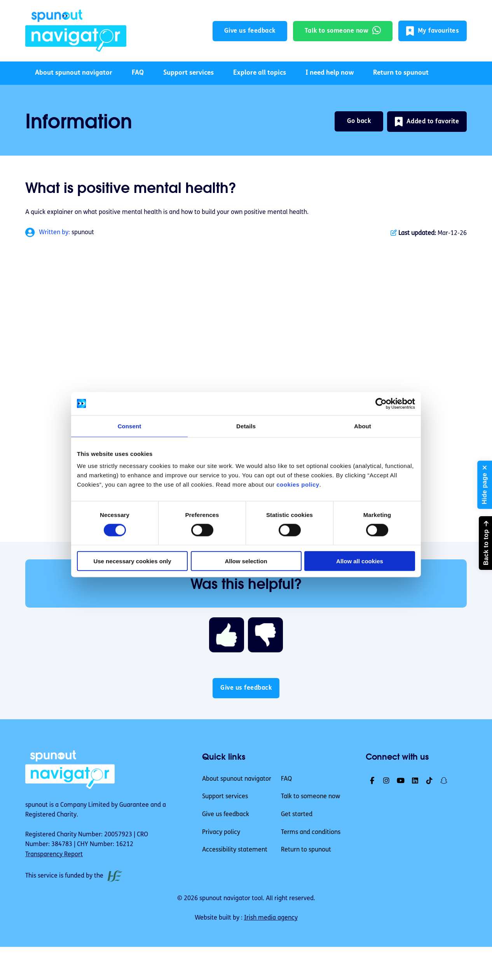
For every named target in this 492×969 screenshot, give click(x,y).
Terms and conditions (310, 832)
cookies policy (297, 484)
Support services (188, 73)
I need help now (329, 73)
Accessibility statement (234, 850)
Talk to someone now (310, 797)
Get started (296, 814)
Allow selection (246, 561)
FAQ (138, 73)
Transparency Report (54, 855)
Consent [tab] (129, 425)
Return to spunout (401, 73)
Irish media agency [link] (271, 918)
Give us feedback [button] (250, 31)
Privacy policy (221, 832)
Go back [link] (359, 121)
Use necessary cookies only (132, 561)
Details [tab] (246, 425)
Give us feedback (225, 814)
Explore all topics (259, 73)
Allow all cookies (359, 561)
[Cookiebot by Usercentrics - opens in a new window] (381, 403)
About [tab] (362, 425)
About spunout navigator (73, 73)
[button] (432, 31)
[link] (75, 31)
